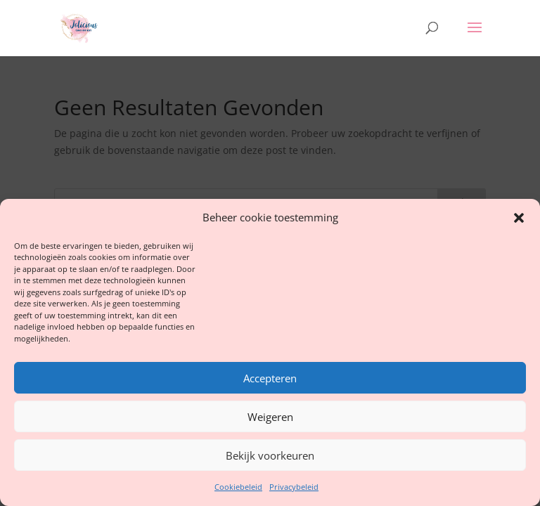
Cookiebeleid (238, 486)
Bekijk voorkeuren (270, 455)
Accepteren (270, 378)
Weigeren (270, 417)
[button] (519, 218)
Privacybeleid (294, 486)
